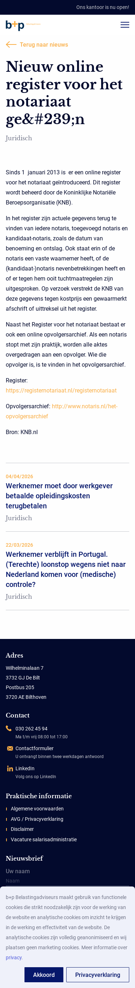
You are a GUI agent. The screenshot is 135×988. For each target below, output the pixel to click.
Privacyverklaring (97, 974)
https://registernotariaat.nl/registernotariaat (61, 390)
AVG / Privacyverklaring (37, 819)
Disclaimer (22, 829)
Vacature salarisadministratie (44, 839)
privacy (14, 957)
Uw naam (67, 877)
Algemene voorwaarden (37, 808)
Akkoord (44, 974)
